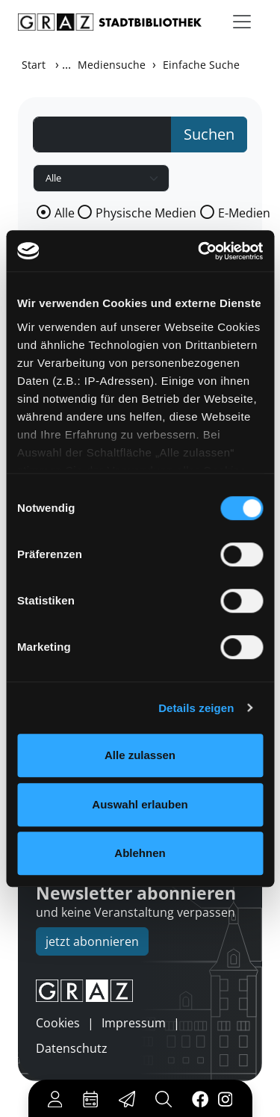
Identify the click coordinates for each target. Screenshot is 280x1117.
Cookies (58, 1023)
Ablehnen (139, 853)
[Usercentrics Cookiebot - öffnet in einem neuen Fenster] (199, 251)
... (66, 64)
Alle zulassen (140, 755)
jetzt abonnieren (92, 941)
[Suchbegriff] (102, 134)
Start (34, 65)
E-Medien (244, 213)
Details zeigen (196, 708)
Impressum (134, 1023)
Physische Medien (146, 213)
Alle (65, 213)
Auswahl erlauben (139, 804)
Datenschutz (72, 1048)
